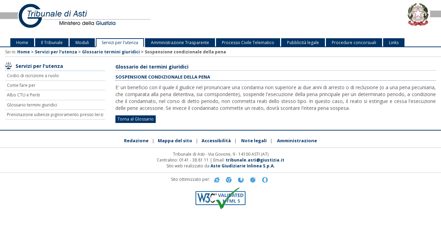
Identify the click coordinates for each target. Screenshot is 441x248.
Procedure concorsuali (354, 42)
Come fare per (21, 85)
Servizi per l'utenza (120, 42)
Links (394, 42)
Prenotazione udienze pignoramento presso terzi (55, 114)
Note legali (254, 140)
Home (22, 42)
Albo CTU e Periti (23, 95)
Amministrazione (297, 140)
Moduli (82, 42)
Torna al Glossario (135, 119)
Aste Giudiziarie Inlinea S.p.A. (243, 166)
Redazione (136, 140)
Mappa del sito (175, 140)
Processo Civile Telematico (248, 42)
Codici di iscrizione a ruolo (33, 76)
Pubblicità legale (303, 42)
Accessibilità (216, 140)
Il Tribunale (52, 42)
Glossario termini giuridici (111, 52)
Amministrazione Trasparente (180, 42)
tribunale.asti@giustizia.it (255, 160)
